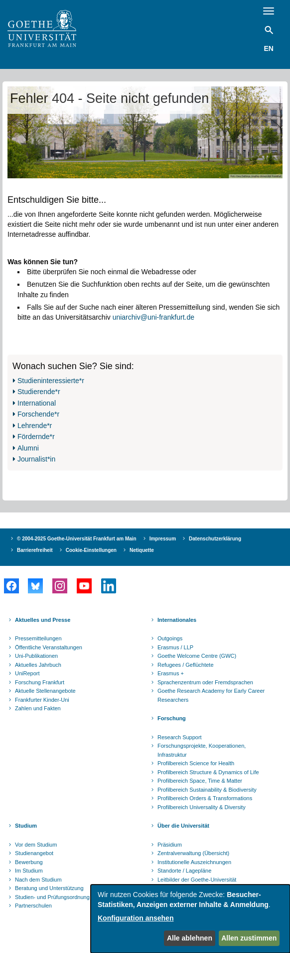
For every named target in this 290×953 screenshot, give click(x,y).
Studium (26, 826)
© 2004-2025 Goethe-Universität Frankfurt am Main (77, 538)
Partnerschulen (33, 906)
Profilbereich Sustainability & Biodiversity (207, 790)
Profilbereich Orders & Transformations (204, 798)
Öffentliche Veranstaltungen (48, 647)
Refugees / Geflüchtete (185, 665)
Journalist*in (36, 459)
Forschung (171, 718)
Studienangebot (34, 853)
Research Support (179, 737)
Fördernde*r (36, 437)
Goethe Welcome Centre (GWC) (196, 656)
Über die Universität (183, 826)
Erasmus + (170, 673)
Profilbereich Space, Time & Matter (199, 781)
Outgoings (169, 638)
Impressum (162, 538)
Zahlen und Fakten (38, 708)
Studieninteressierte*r (50, 381)
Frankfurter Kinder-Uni (42, 700)
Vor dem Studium (36, 845)
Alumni (28, 448)
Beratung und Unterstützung (49, 888)
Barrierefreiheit (35, 550)
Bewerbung (29, 862)
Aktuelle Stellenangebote (45, 691)
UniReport (27, 673)
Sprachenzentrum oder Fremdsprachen (205, 682)
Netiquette (142, 550)
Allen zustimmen (249, 938)
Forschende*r (38, 414)
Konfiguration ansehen (135, 918)
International (36, 403)
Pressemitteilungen (38, 638)
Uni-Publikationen (36, 656)
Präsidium (169, 845)
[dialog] (190, 919)
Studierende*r (38, 392)
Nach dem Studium (38, 880)
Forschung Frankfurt (39, 682)
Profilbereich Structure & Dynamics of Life (208, 772)
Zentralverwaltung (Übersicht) (193, 853)
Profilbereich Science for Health (195, 763)
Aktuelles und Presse (42, 620)
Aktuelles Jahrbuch (38, 665)
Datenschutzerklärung (215, 538)
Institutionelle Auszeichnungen (194, 862)
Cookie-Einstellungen (91, 550)
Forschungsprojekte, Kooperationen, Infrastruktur (201, 750)
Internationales (176, 620)
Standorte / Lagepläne (184, 871)
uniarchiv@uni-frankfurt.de (153, 317)
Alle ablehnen (189, 938)
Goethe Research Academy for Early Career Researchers (211, 695)
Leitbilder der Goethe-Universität (196, 880)
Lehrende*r (34, 426)
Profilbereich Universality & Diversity (201, 807)
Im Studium (29, 871)
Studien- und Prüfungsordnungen (55, 897)
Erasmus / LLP (175, 647)
